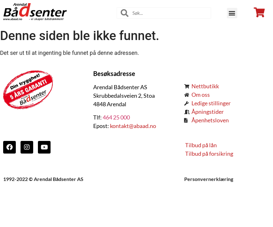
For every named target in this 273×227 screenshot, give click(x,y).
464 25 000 (116, 117)
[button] (232, 13)
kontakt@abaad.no (132, 125)
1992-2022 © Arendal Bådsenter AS (43, 179)
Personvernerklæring (208, 179)
